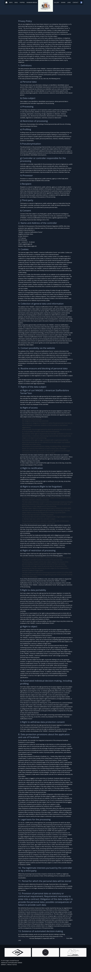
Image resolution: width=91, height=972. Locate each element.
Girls (16, 2)
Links (69, 2)
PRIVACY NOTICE (12, 964)
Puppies (22, 2)
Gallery (56, 2)
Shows (63, 2)
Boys (10, 2)
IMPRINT (3, 964)
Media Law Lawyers (60, 938)
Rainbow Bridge (32, 2)
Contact (75, 2)
